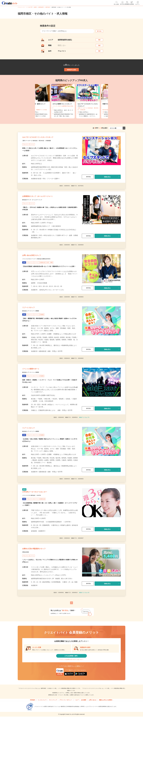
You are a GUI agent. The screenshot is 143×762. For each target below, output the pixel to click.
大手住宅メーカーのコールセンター (41, 526)
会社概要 (83, 744)
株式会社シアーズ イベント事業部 (34, 401)
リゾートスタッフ (32, 331)
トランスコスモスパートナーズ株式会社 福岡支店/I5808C (43, 278)
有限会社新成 (27, 591)
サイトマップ (53, 744)
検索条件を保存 (71, 77)
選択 (101, 40)
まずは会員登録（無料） (71, 696)
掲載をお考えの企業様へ (106, 744)
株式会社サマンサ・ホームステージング (37, 215)
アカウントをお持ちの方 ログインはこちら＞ (71, 702)
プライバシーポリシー (65, 744)
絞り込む (101, 31)
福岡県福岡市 (41, 7)
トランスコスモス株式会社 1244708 (36, 531)
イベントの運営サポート (35, 396)
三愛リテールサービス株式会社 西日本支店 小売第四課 (43, 153)
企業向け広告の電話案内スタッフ (40, 586)
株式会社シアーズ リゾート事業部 (34, 336)
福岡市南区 (47, 7)
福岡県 (35, 7)
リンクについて (42, 744)
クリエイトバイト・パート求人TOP (25, 7)
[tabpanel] (71, 110)
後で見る (88, 189)
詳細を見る (107, 189)
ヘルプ (77, 744)
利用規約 (32, 744)
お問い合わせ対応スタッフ (36, 273)
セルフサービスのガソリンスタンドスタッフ (46, 148)
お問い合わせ (92, 744)
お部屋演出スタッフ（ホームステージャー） (46, 210)
